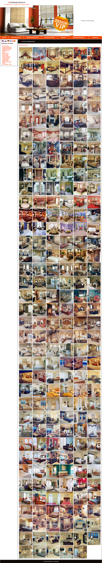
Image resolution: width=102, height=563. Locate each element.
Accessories (5, 46)
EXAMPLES (95, 37)
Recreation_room (6, 64)
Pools (3, 63)
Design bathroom (6, 47)
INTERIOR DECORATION (32, 37)
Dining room (5, 50)
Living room (5, 59)
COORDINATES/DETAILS (79, 37)
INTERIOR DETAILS (16, 37)
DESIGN (4, 37)
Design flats (5, 60)
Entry (3, 52)
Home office (5, 55)
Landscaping (5, 58)
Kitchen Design (6, 57)
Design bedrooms (7, 48)
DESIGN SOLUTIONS (49, 37)
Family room (5, 53)
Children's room (6, 49)
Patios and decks (6, 61)
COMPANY (63, 37)
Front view (5, 54)
